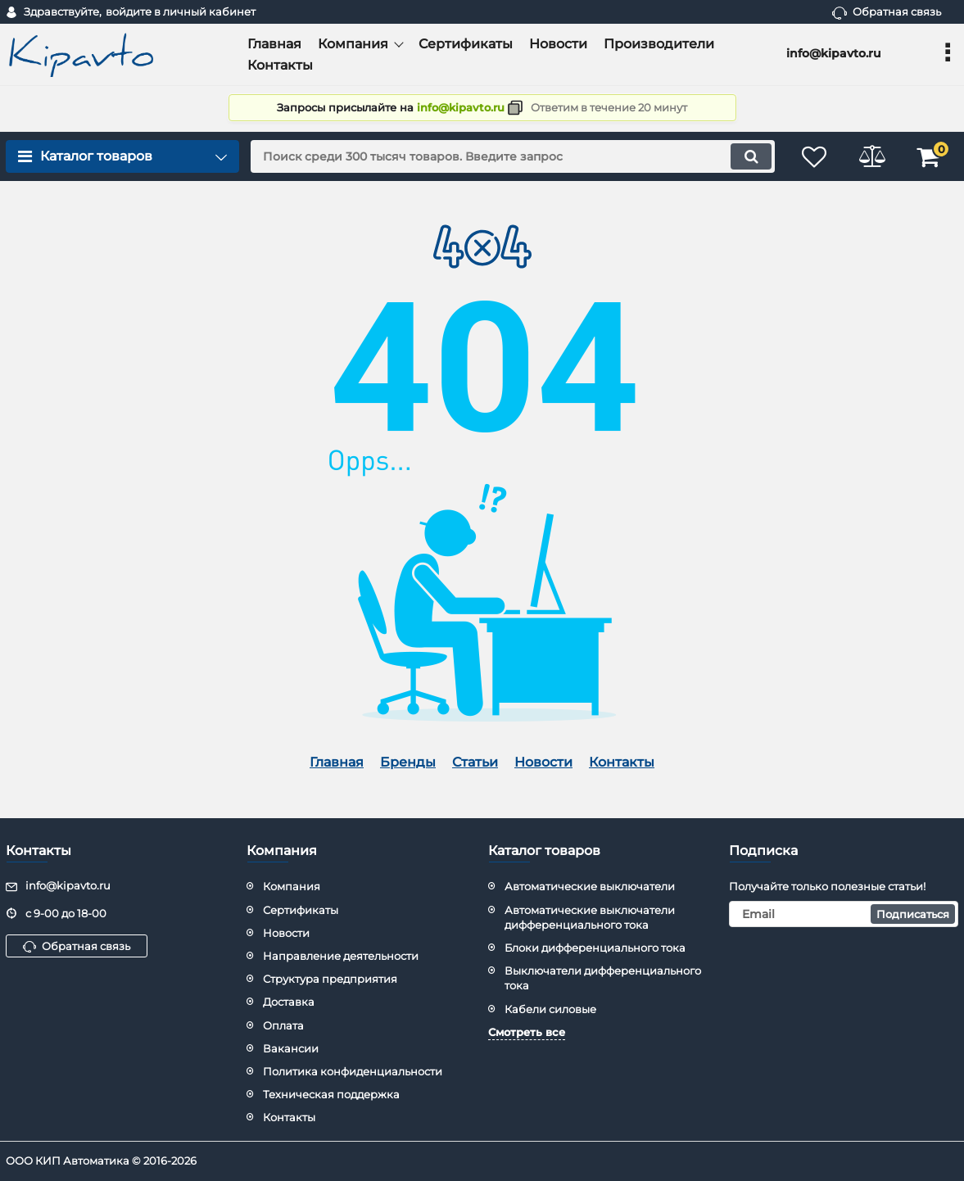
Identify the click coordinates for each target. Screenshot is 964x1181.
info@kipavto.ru (461, 107)
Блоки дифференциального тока (595, 947)
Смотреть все (526, 1031)
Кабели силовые (550, 1009)
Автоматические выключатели (590, 886)
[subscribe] (843, 914)
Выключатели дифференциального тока (603, 978)
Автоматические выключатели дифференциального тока (590, 917)
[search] (513, 156)
